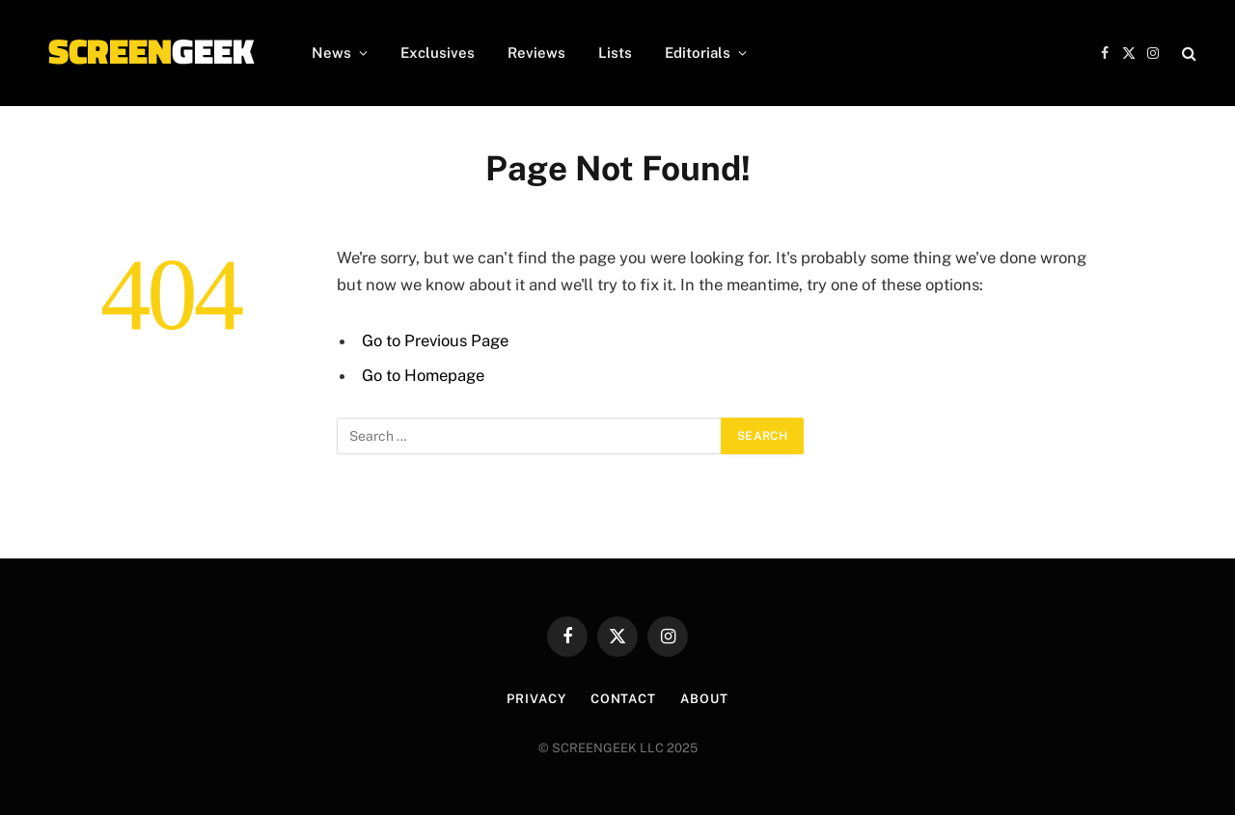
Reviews (536, 52)
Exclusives (437, 52)
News (331, 52)
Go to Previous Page (435, 340)
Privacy (536, 699)
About (704, 699)
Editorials (697, 52)
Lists (615, 52)
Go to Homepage (423, 375)
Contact (623, 699)
